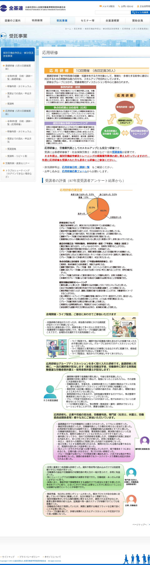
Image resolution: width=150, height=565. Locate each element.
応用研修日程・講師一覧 (76, 167)
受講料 (10, 103)
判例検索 (37, 20)
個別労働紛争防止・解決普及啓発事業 (102, 29)
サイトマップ (8, 557)
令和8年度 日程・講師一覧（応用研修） (19, 123)
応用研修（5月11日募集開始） (18, 112)
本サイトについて (53, 557)
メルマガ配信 (108, 6)
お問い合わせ (127, 6)
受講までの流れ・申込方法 (19, 95)
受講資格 (11, 149)
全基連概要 (112, 20)
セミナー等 (87, 20)
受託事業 (62, 20)
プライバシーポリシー (29, 557)
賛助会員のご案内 (137, 20)
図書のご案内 (12, 20)
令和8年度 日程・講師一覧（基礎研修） (19, 77)
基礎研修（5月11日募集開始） (18, 67)
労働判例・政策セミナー (17, 163)
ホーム (68, 29)
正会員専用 (145, 6)
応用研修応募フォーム (74, 171)
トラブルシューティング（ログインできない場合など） (18, 173)
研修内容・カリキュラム (19, 86)
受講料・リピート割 (17, 156)
